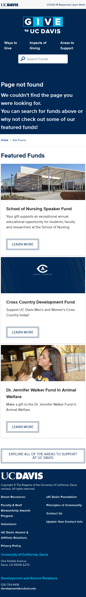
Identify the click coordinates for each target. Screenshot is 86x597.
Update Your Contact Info (64, 521)
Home (4, 140)
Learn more (22, 244)
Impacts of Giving (38, 45)
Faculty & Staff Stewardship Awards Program (16, 510)
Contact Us (54, 513)
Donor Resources (13, 497)
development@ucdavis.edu (18, 588)
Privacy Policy (11, 545)
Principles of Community (64, 505)
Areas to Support (67, 45)
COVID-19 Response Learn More (66, 4)
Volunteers (8, 524)
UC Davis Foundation (61, 497)
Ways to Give (10, 45)
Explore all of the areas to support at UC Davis (43, 455)
